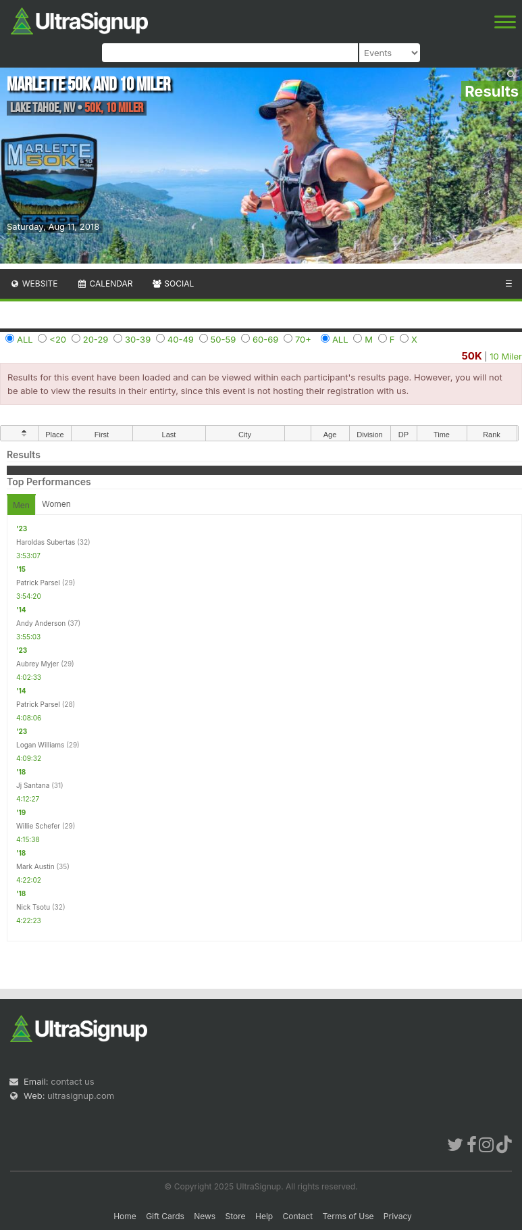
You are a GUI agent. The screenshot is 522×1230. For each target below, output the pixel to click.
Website (33, 283)
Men (21, 505)
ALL (25, 339)
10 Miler (506, 356)
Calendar (105, 283)
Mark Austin (35, 866)
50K (471, 355)
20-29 (96, 339)
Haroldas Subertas (45, 542)
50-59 (223, 339)
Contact (298, 1216)
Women (56, 504)
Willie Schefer (38, 826)
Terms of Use (347, 1216)
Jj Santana (32, 785)
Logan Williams (40, 745)
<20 (57, 339)
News (204, 1216)
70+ (303, 339)
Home (124, 1216)
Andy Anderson (41, 623)
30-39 (138, 339)
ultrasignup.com (80, 1095)
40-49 (180, 339)
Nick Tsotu (33, 907)
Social (172, 283)
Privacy (398, 1216)
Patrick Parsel (38, 583)
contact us (72, 1081)
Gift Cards (165, 1216)
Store (236, 1216)
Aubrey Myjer (37, 664)
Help (264, 1216)
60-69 (265, 339)
